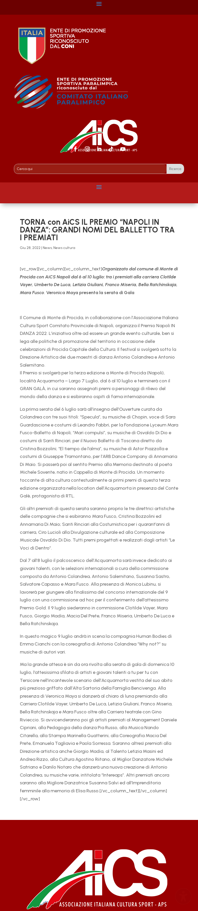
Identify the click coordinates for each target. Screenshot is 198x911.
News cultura (64, 248)
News (47, 248)
